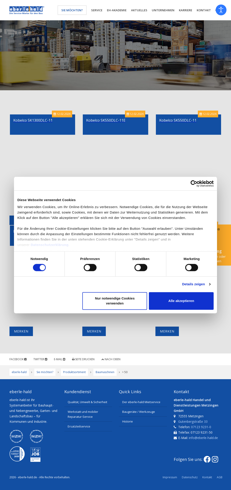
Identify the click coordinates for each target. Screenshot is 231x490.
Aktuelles (139, 10)
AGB (219, 477)
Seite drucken (83, 359)
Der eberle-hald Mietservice (141, 402)
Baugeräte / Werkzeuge (138, 412)
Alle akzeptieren (181, 301)
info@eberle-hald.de (203, 438)
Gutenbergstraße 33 (193, 421)
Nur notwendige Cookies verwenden (115, 300)
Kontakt (207, 477)
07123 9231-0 (201, 427)
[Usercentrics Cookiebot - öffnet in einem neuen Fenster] (194, 183)
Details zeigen (193, 284)
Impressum (170, 477)
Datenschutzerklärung (50, 245)
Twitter (40, 359)
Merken (21, 331)
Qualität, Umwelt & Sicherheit (87, 402)
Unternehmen (163, 10)
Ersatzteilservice (79, 426)
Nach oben (110, 359)
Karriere (185, 10)
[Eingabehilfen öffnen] (221, 10)
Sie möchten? (72, 10)
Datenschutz (190, 477)
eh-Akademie (117, 10)
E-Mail (59, 359)
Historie (127, 421)
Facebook (18, 359)
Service (96, 10)
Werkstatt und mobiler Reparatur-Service (83, 414)
